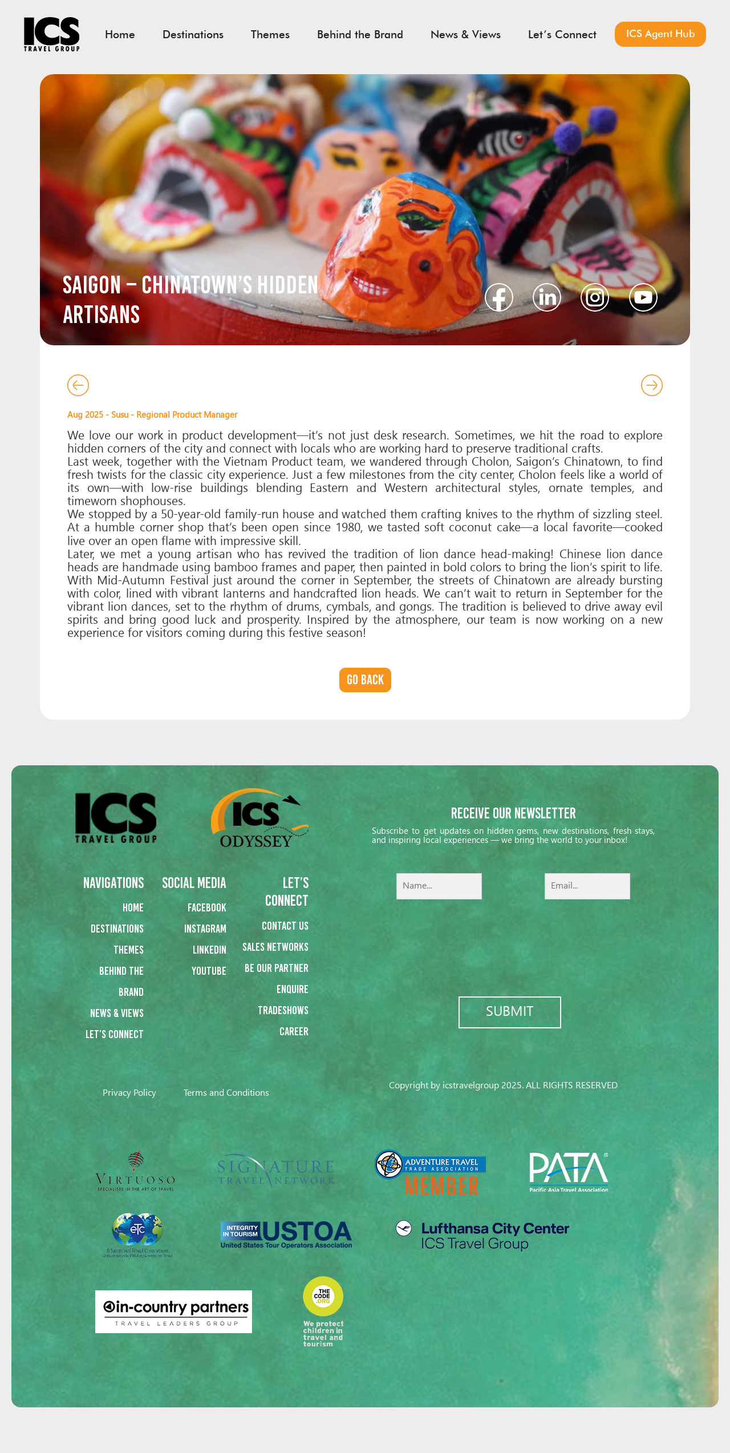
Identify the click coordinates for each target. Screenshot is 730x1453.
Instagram (205, 928)
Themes (128, 949)
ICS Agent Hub (660, 33)
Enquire (293, 989)
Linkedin (209, 949)
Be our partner (277, 968)
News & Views (117, 1013)
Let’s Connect (115, 1034)
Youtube (209, 971)
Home (133, 907)
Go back (365, 679)
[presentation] (513, 940)
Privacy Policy (129, 1093)
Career (294, 1031)
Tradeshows (283, 1010)
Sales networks (275, 947)
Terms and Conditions (226, 1093)
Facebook (207, 907)
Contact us (285, 926)
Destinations (117, 928)
